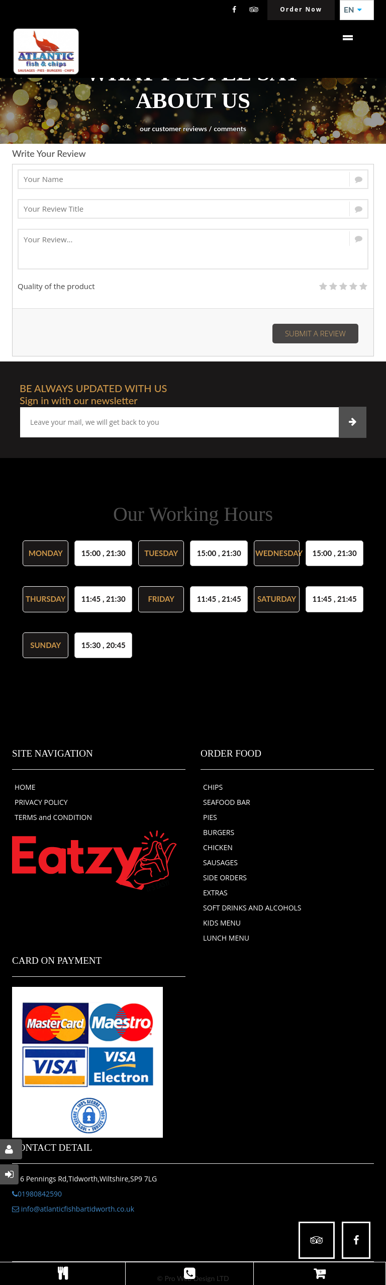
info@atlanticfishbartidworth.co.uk (73, 1209)
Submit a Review (315, 333)
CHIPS (213, 787)
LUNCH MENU (226, 938)
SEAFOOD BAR (226, 802)
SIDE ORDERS (225, 877)
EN (353, 10)
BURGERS (218, 832)
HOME (25, 787)
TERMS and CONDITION (53, 817)
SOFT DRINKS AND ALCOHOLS (252, 907)
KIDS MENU (222, 923)
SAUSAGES (220, 862)
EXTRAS (215, 892)
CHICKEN (218, 847)
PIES (210, 817)
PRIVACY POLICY (41, 802)
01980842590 (37, 1194)
